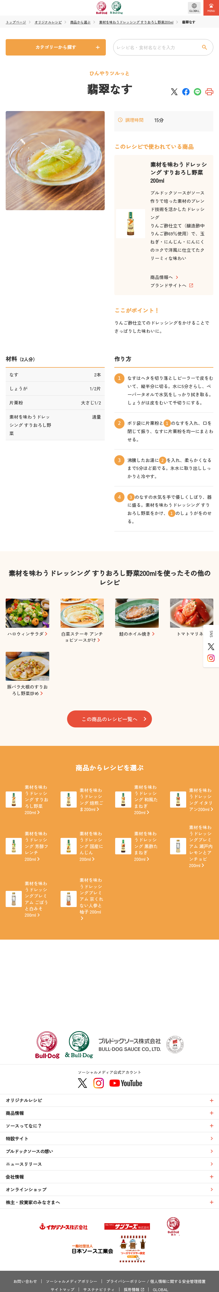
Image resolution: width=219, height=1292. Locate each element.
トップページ (16, 22)
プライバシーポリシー (126, 1281)
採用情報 (131, 1289)
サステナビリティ (99, 1289)
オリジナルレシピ (48, 22)
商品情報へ (161, 277)
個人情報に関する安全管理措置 (178, 1281)
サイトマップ (62, 1289)
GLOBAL (160, 1289)
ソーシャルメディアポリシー (71, 1281)
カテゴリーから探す (55, 47)
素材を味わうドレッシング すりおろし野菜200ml (136, 22)
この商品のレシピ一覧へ (109, 719)
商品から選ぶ (80, 22)
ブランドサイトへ (168, 285)
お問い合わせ (25, 1281)
